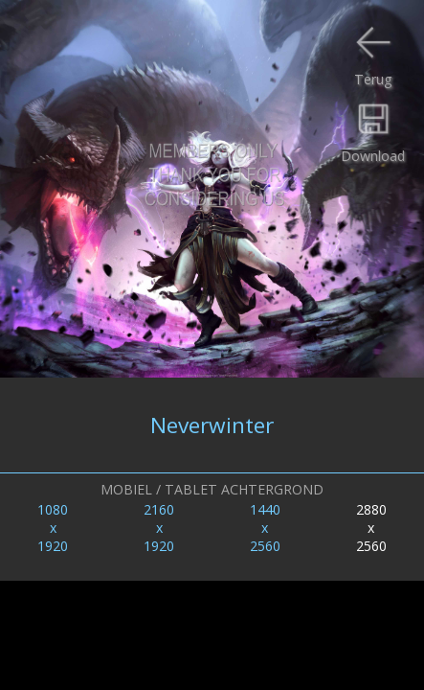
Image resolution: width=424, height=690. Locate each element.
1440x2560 (265, 527)
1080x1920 (52, 527)
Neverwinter (212, 425)
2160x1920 (159, 527)
